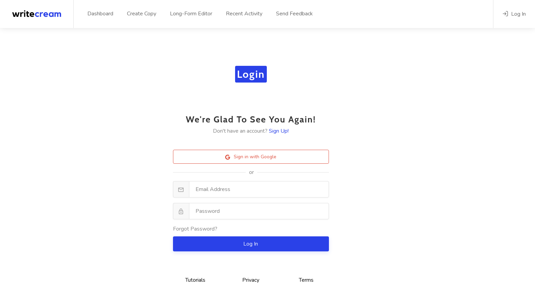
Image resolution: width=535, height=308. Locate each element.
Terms (306, 280)
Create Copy (141, 13)
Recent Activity (244, 13)
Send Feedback (294, 13)
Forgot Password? (195, 229)
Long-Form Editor (191, 13)
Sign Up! (279, 131)
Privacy (250, 280)
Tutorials (195, 280)
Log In (251, 244)
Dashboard (100, 13)
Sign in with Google (250, 156)
